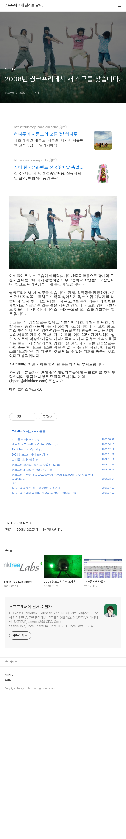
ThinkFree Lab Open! (25, 590)
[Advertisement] (63, 161)
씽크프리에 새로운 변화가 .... (29, 610)
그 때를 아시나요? (23, 600)
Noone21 (9, 815)
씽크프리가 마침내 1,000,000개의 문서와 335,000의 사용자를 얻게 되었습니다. (53, 617)
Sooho (8, 820)
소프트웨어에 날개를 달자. (24, 5)
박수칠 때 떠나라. (22, 580)
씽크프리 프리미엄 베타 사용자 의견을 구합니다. (41, 633)
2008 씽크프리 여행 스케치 (28, 595)
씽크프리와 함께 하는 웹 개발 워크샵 (34, 628)
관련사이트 (11, 802)
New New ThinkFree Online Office (32, 585)
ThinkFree (17, 572)
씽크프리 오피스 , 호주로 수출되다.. (34, 605)
